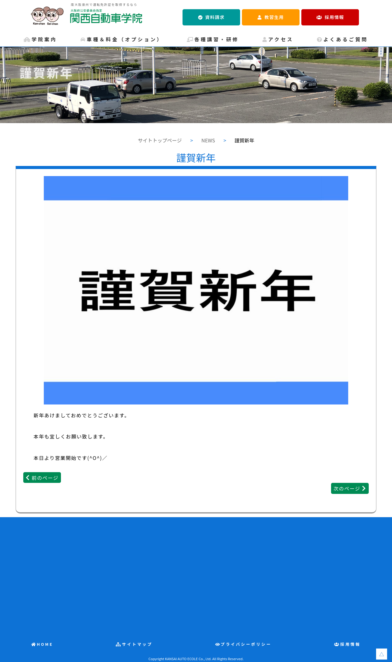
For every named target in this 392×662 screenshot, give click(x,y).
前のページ (45, 477)
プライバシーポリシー (246, 644)
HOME (45, 644)
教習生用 (274, 17)
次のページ (347, 488)
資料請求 (214, 17)
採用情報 (334, 17)
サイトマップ (137, 644)
